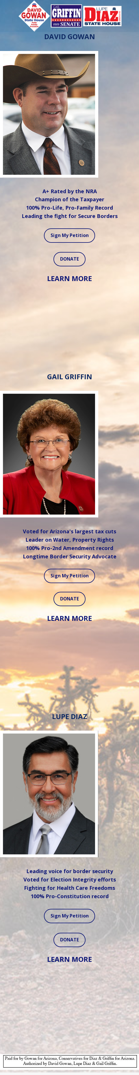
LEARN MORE (69, 278)
